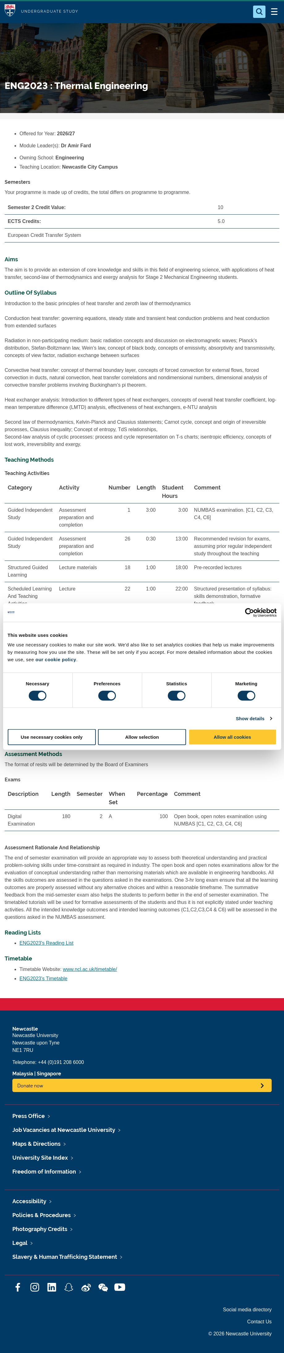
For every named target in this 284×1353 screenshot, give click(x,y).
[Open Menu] (274, 12)
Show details (250, 718)
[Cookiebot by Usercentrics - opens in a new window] (250, 612)
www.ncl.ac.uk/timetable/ (90, 969)
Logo (10, 11)
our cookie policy (56, 659)
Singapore (49, 1074)
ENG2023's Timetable (43, 978)
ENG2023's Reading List (46, 943)
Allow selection (142, 737)
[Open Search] (259, 12)
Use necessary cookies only (52, 737)
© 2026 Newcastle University (240, 1333)
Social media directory (247, 1309)
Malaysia (22, 1074)
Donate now (30, 1085)
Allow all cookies (232, 737)
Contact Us (259, 1321)
